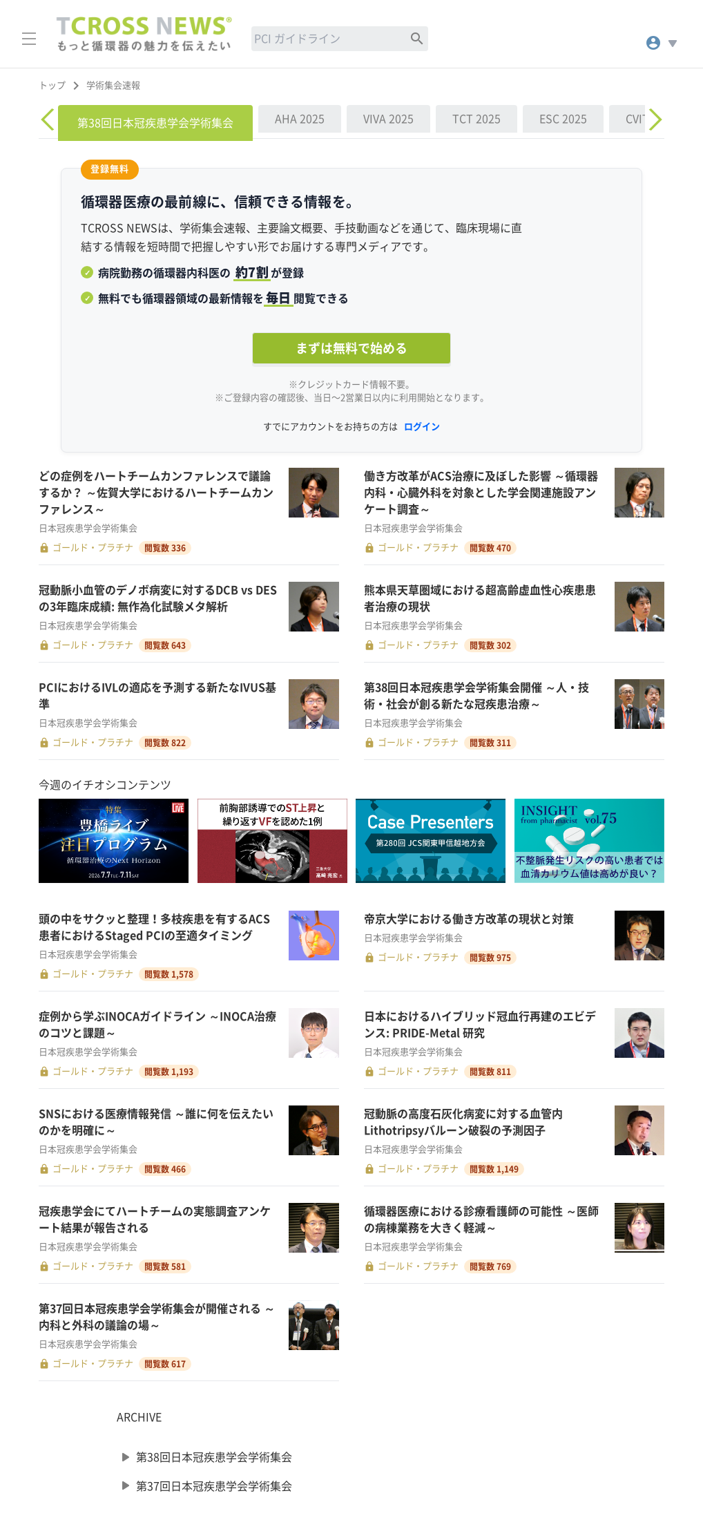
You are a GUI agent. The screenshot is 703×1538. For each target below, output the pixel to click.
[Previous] (50, 119)
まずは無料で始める (351, 348)
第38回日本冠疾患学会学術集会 (214, 1457)
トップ (52, 85)
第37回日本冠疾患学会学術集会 (214, 1485)
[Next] (653, 119)
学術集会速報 (113, 85)
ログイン (422, 426)
